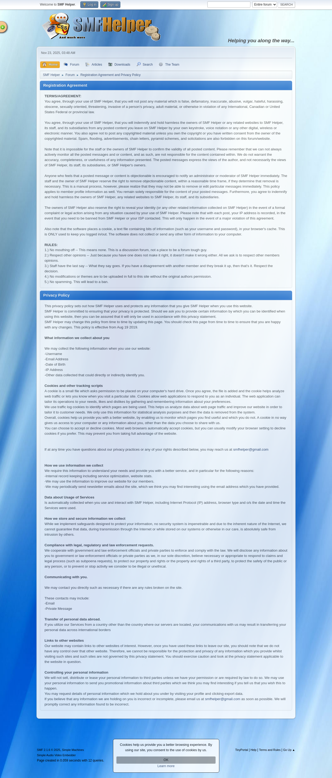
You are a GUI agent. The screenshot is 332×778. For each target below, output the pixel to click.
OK (165, 760)
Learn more (166, 766)
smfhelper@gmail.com (250, 449)
